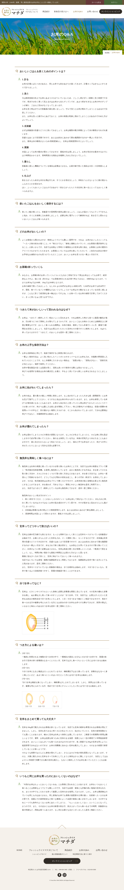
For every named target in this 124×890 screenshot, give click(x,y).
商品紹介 (46, 11)
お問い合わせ (92, 11)
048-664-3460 (63, 869)
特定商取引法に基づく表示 (82, 854)
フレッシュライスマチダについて (43, 850)
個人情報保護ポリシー (60, 854)
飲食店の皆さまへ (61, 11)
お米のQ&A (78, 11)
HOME (107, 52)
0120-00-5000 (92, 869)
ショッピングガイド (39, 854)
